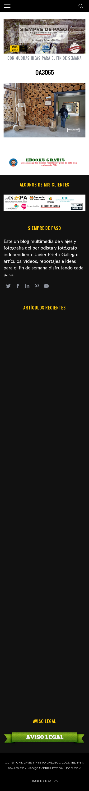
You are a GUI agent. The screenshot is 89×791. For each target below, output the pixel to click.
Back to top (45, 781)
